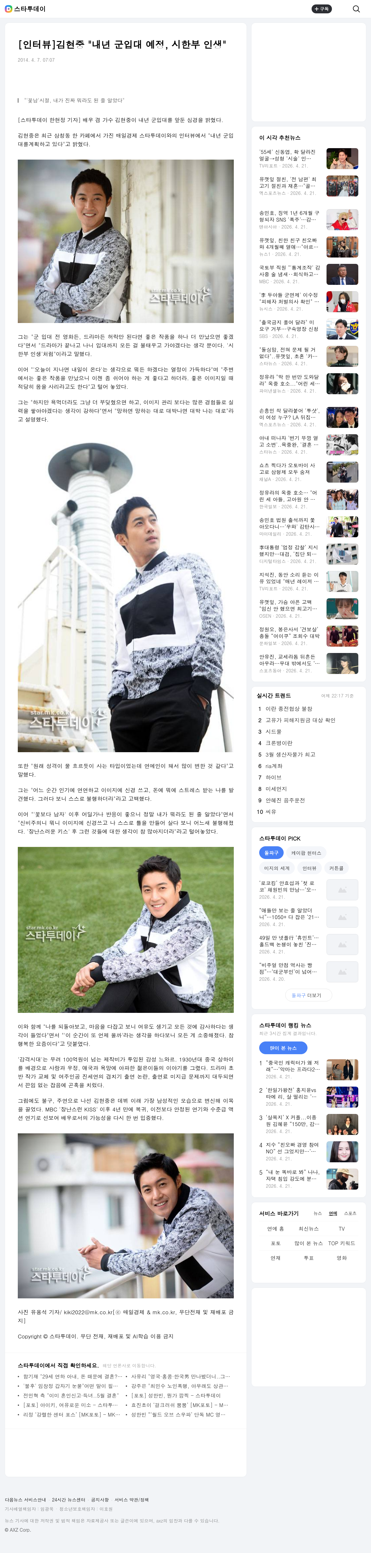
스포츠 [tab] (350, 1213)
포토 (276, 1243)
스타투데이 (30, 9)
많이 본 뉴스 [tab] (283, 1048)
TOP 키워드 (341, 1243)
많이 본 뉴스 (308, 1243)
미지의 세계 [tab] (277, 868)
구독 (322, 9)
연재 (276, 1257)
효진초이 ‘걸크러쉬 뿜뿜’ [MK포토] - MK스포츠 (181, 1405)
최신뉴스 (309, 1228)
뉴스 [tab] (318, 1213)
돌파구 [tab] (271, 852)
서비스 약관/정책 (132, 1499)
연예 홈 (275, 1228)
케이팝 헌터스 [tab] (306, 852)
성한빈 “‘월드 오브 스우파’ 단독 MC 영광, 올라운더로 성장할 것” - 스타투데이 (181, 1414)
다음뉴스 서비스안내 (25, 1499)
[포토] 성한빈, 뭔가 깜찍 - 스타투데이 (176, 1395)
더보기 (309, 995)
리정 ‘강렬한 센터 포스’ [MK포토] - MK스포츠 (73, 1414)
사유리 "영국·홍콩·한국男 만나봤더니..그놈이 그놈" (181, 1376)
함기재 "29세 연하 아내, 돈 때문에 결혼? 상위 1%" (73, 1376)
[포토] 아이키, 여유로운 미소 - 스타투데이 (73, 1405)
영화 (342, 1257)
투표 (309, 1257)
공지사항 (100, 1499)
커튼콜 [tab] (336, 868)
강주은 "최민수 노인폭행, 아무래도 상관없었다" (181, 1386)
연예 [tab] (333, 1213)
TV (342, 1228)
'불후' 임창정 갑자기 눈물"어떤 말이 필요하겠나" (73, 1386)
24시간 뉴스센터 (68, 1499)
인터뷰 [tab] (309, 868)
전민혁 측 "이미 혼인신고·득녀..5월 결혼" (71, 1395)
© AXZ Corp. (18, 1530)
